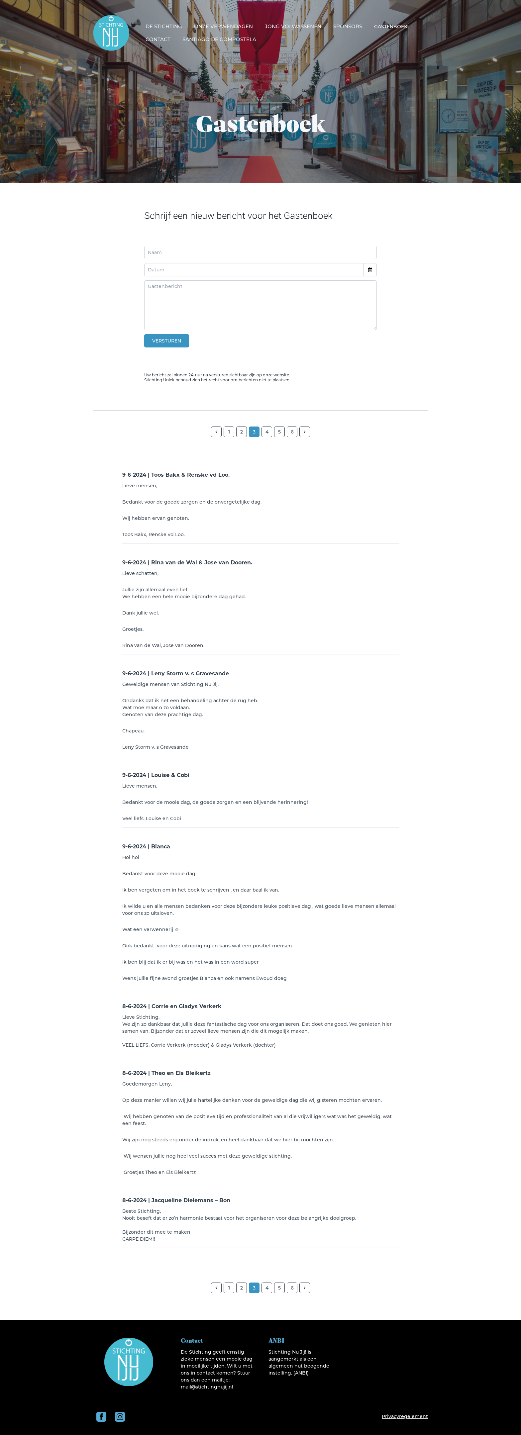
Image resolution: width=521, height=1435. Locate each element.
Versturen (166, 341)
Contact (158, 39)
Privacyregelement (405, 1416)
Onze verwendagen (223, 26)
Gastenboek (390, 27)
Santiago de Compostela (219, 39)
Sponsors (347, 26)
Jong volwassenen (293, 26)
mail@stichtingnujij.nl (207, 1387)
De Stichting (164, 26)
